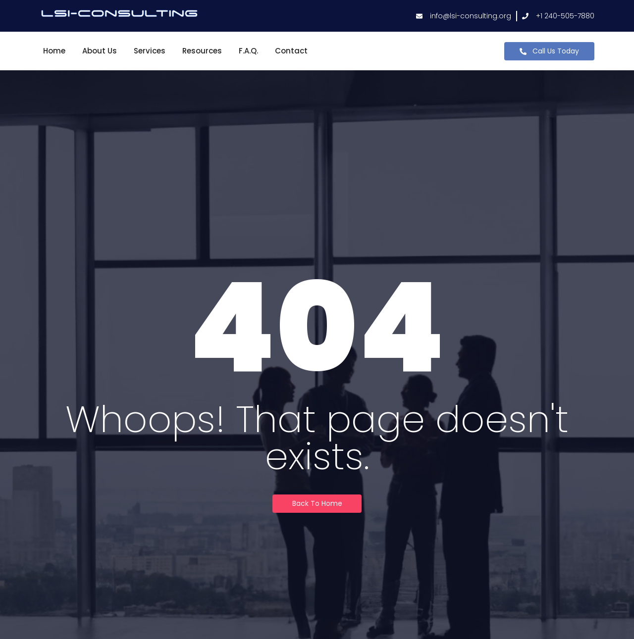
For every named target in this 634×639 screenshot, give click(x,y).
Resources (202, 51)
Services (149, 51)
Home (54, 51)
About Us (99, 51)
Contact (291, 51)
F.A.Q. (248, 51)
